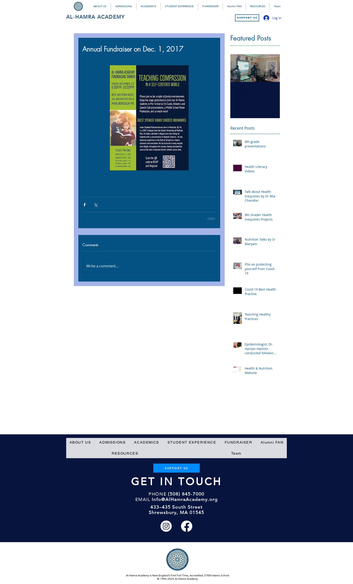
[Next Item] (273, 68)
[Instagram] (166, 526)
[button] (100, 6)
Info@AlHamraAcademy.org (185, 499)
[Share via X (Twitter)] (95, 205)
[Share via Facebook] (84, 205)
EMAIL (142, 499)
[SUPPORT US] (247, 17)
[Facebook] (186, 526)
